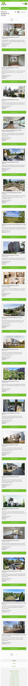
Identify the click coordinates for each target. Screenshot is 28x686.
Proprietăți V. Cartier (14, 685)
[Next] (18, 20)
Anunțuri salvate (14, 0)
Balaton (14, 666)
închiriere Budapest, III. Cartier (10, 413)
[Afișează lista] (18, 12)
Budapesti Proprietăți (14, 671)
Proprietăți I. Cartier (14, 677)
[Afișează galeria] (15, 12)
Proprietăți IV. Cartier (14, 683)
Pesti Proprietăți (14, 675)
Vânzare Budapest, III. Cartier (10, 37)
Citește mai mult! (14, 49)
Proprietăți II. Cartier (14, 679)
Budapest (14, 660)
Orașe (14, 663)
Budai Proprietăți (14, 673)
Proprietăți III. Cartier (14, 681)
